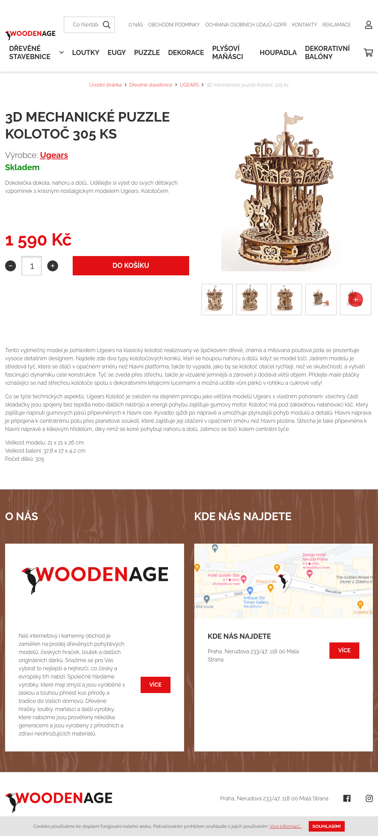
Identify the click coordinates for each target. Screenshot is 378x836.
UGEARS (189, 85)
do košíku (130, 265)
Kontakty (304, 25)
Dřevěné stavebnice (151, 85)
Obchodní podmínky (174, 25)
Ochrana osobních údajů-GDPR (246, 25)
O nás (135, 25)
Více (155, 684)
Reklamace (336, 25)
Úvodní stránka (105, 85)
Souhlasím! (326, 826)
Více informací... (286, 826)
